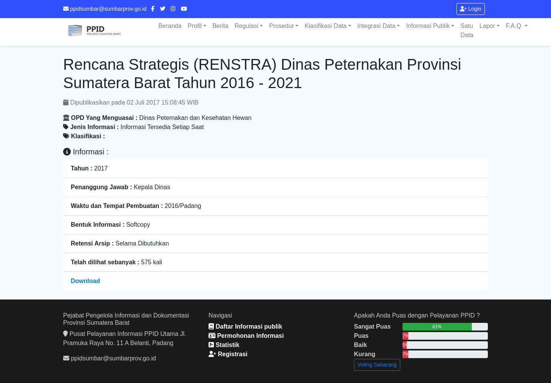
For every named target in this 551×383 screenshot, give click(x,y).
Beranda (170, 26)
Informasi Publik (428, 26)
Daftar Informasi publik (245, 326)
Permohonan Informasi (246, 335)
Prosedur (281, 26)
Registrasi (228, 354)
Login (470, 9)
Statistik (224, 345)
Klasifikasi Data (325, 26)
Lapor (487, 26)
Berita (220, 26)
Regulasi (246, 26)
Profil (195, 26)
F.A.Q (514, 26)
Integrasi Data (376, 26)
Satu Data (466, 30)
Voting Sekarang (377, 365)
